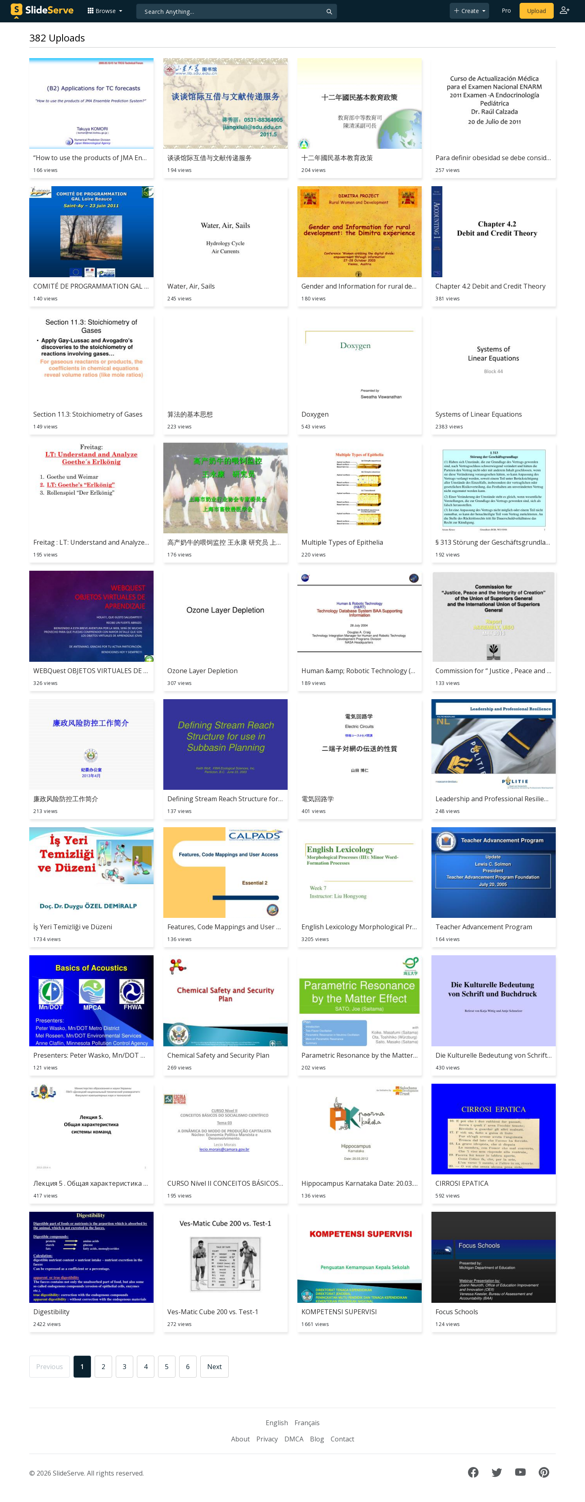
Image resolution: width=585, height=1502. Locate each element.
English (277, 1422)
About (240, 1439)
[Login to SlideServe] (564, 11)
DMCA (293, 1439)
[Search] (236, 11)
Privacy (267, 1439)
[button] (105, 10)
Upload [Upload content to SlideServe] (536, 11)
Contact (342, 1439)
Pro (506, 10)
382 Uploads (57, 37)
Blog (317, 1439)
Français (307, 1422)
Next (214, 1366)
